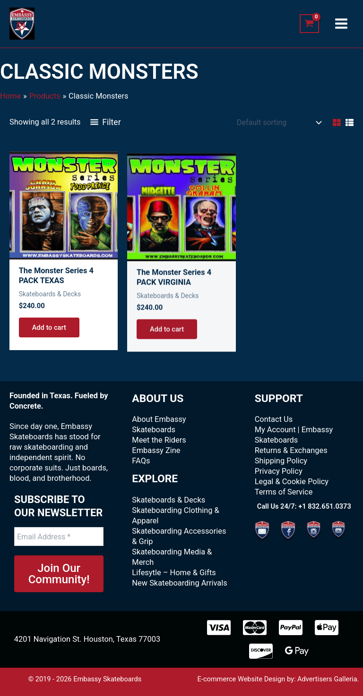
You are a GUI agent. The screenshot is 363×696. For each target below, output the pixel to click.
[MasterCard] (255, 627)
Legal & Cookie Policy (291, 481)
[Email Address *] (59, 536)
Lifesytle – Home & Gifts (174, 572)
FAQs (141, 460)
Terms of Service (284, 491)
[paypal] (290, 627)
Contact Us (274, 419)
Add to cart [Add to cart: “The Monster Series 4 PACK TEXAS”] (49, 337)
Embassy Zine (156, 450)
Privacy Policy (278, 471)
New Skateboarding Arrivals (179, 583)
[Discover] (261, 651)
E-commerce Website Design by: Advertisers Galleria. (278, 679)
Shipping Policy (281, 460)
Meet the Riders (159, 440)
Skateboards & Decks (168, 499)
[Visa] (219, 627)
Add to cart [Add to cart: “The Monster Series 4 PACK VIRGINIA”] (167, 352)
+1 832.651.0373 (324, 506)
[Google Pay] (297, 651)
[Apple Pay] (326, 627)
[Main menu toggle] (341, 23)
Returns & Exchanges (291, 450)
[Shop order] (278, 122)
